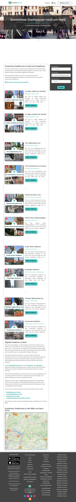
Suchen (61, 87)
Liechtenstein (46, 461)
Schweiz (46, 459)
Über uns (30, 462)
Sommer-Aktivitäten (46, 490)
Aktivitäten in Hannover (62, 481)
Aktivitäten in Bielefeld (62, 492)
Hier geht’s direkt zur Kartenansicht (16, 82)
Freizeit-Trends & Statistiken (30, 474)
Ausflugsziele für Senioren (46, 479)
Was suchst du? (54, 66)
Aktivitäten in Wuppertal (62, 489)
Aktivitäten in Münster (62, 496)
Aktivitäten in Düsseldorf (62, 468)
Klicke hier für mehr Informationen (14, 489)
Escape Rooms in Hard (13, 396)
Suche (48, 3)
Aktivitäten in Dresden (62, 479)
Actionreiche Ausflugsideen (46, 477)
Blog (54, 3)
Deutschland (46, 455)
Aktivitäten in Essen (62, 474)
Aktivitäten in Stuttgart (62, 466)
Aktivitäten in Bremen (62, 476)
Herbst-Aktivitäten (46, 493)
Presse (29, 472)
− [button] (7, 417)
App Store (39, 365)
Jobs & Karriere (30, 469)
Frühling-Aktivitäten (46, 488)
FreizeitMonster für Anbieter (30, 477)
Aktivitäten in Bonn (62, 494)
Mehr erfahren (31, 105)
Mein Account (65, 3)
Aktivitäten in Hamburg (62, 457)
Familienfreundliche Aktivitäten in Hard (18, 398)
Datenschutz (30, 467)
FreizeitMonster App (14, 365)
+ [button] (7, 414)
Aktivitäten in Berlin (62, 455)
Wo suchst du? (54, 73)
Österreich (46, 457)
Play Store (30, 365)
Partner (30, 460)
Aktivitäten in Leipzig (62, 470)
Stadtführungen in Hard (13, 392)
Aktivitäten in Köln (62, 461)
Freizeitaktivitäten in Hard (14, 394)
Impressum (30, 464)
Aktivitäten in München (62, 459)
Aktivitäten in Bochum (62, 487)
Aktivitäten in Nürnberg (62, 483)
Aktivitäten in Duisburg (62, 485)
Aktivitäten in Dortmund (62, 472)
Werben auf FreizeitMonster (30, 479)
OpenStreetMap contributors (42, 448)
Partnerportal (30, 482)
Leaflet (34, 448)
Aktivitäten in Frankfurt (62, 463)
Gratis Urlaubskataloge (30, 455)
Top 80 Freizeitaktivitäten (46, 485)
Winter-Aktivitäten (46, 495)
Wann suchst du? (55, 79)
